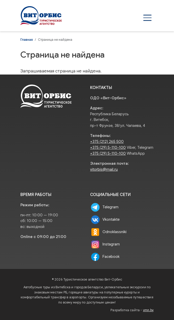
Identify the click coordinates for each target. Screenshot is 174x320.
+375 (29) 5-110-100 (108, 147)
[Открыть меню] (147, 18)
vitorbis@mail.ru (104, 169)
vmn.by (148, 310)
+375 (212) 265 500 (107, 141)
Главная (26, 40)
